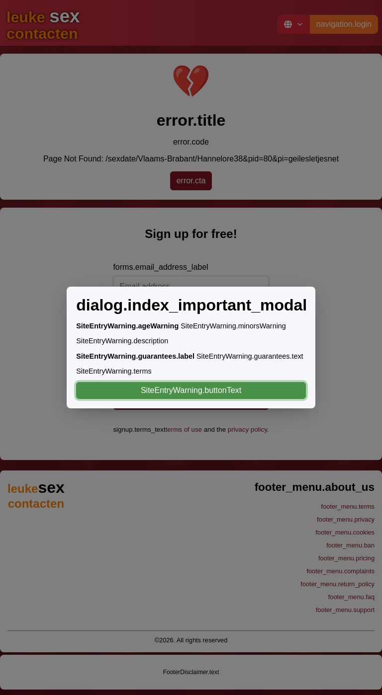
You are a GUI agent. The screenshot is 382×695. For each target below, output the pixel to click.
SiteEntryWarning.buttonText (191, 390)
